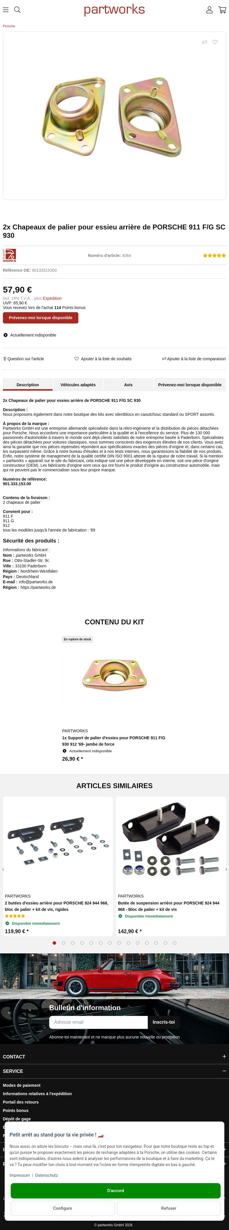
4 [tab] (82, 943)
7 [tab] (110, 943)
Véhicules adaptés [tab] (78, 385)
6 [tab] (100, 943)
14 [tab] (174, 943)
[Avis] (214, 255)
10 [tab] (137, 943)
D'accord (115, 1190)
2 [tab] (63, 943)
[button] (209, 10)
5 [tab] (91, 943)
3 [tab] (73, 943)
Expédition (52, 298)
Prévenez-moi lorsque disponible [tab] (189, 385)
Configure (62, 1208)
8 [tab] (119, 943)
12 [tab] (156, 943)
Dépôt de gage (17, 1119)
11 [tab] (147, 943)
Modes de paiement (21, 1085)
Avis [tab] (128, 385)
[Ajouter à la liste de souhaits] (215, 42)
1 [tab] (54, 943)
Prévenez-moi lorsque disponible (40, 317)
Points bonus (16, 1110)
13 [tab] (165, 943)
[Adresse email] (98, 1022)
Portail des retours (21, 1102)
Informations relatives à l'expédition (37, 1093)
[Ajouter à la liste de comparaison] (204, 42)
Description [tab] (27, 385)
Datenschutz (46, 1175)
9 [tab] (128, 943)
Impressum (20, 1175)
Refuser (168, 1208)
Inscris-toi (164, 1022)
